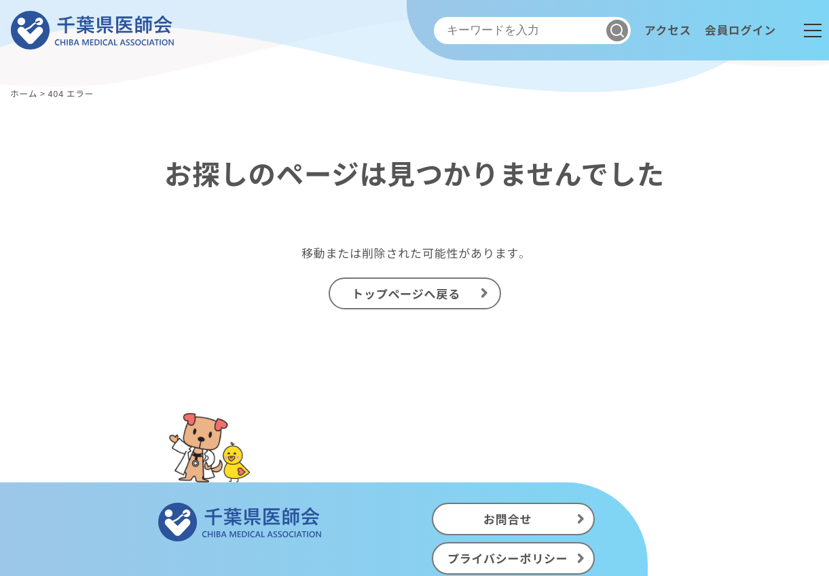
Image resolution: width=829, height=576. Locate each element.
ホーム (23, 93)
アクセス (666, 30)
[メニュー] (812, 30)
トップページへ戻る (406, 293)
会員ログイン (739, 30)
